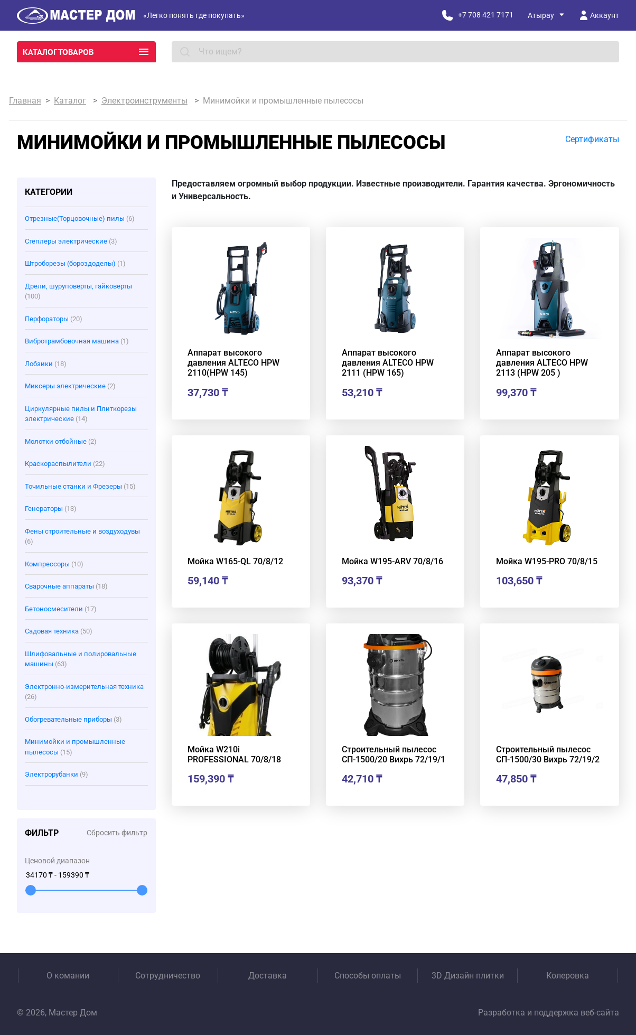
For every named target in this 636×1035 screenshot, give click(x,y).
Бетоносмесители (61, 609)
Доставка (267, 976)
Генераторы (51, 508)
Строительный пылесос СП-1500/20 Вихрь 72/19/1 (393, 754)
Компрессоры (54, 564)
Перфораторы (53, 319)
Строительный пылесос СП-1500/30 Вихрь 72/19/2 (548, 754)
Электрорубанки (56, 774)
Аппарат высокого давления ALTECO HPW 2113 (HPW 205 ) (542, 363)
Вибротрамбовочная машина (77, 341)
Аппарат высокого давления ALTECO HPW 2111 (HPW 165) (388, 363)
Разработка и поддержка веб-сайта (548, 1013)
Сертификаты (592, 139)
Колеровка (567, 976)
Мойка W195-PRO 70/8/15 (546, 561)
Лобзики (46, 364)
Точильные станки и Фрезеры (80, 486)
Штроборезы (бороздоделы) (75, 263)
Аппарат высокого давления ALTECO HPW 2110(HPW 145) (233, 363)
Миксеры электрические (70, 386)
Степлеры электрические (71, 241)
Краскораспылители (65, 464)
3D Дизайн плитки (468, 976)
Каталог (70, 101)
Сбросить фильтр (117, 832)
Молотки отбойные (61, 441)
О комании (67, 976)
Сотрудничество (167, 976)
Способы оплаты (367, 976)
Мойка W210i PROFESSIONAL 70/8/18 (234, 754)
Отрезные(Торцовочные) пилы (80, 218)
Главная (25, 101)
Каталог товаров (86, 51)
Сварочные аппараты (66, 586)
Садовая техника (58, 631)
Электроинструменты (144, 101)
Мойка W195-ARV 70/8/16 (392, 561)
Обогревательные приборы (73, 719)
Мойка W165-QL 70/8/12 (235, 561)
